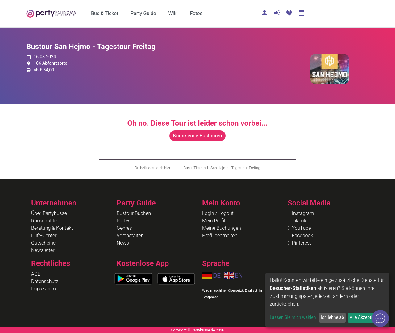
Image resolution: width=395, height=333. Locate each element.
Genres (124, 228)
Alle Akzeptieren (365, 317)
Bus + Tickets (195, 168)
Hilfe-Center (44, 235)
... (176, 168)
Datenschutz (44, 281)
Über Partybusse (49, 213)
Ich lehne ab (332, 317)
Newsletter (43, 250)
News (123, 243)
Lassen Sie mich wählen (293, 317)
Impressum (43, 289)
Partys (124, 221)
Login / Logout (218, 213)
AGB (36, 274)
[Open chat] (380, 318)
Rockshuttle (44, 221)
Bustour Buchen (134, 213)
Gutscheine (43, 243)
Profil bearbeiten (219, 235)
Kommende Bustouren (197, 136)
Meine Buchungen (221, 228)
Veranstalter (130, 235)
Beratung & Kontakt (52, 228)
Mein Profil (213, 221)
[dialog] (327, 300)
